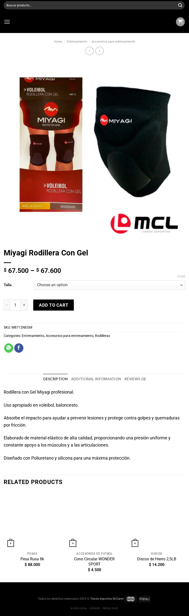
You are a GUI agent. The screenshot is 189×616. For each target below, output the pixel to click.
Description (55, 379)
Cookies (94, 608)
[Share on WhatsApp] (8, 348)
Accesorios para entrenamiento (113, 41)
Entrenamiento (77, 41)
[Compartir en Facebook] (18, 348)
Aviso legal (79, 608)
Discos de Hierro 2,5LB (156, 559)
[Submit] (180, 5)
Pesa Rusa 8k (32, 559)
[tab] (55, 379)
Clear (181, 276)
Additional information (96, 379)
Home (58, 41)
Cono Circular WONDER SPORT (94, 561)
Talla (8, 285)
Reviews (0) (135, 379)
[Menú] (7, 21)
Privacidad (110, 608)
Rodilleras (102, 336)
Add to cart (53, 305)
